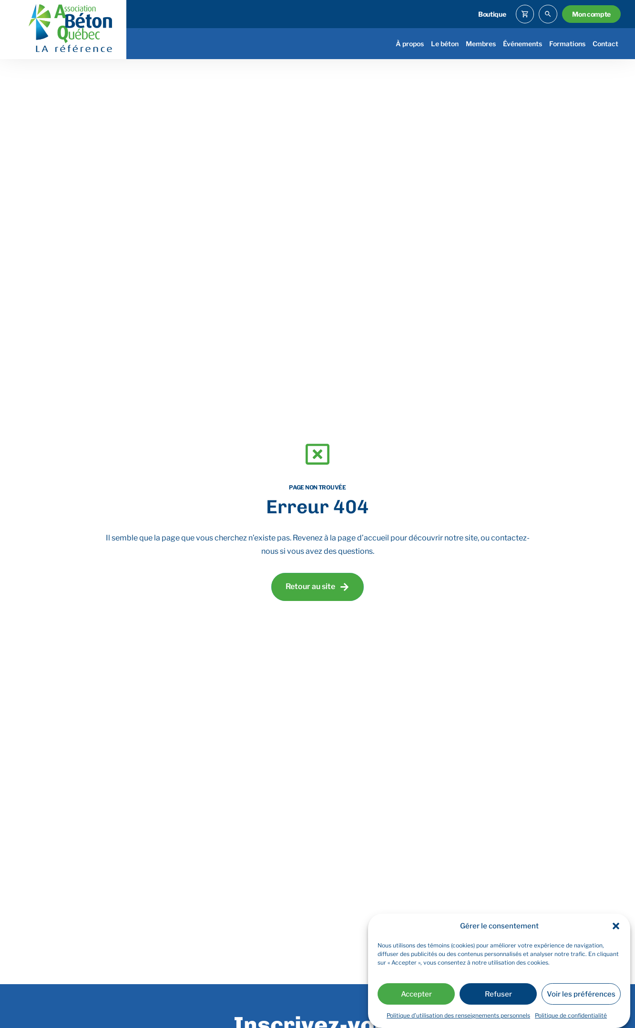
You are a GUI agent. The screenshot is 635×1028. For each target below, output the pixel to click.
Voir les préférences (581, 994)
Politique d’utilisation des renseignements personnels (458, 1015)
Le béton (445, 44)
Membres (481, 44)
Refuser (498, 994)
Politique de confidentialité (571, 1015)
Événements (522, 44)
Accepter (416, 994)
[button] (616, 926)
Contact (605, 44)
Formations (567, 44)
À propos (410, 44)
